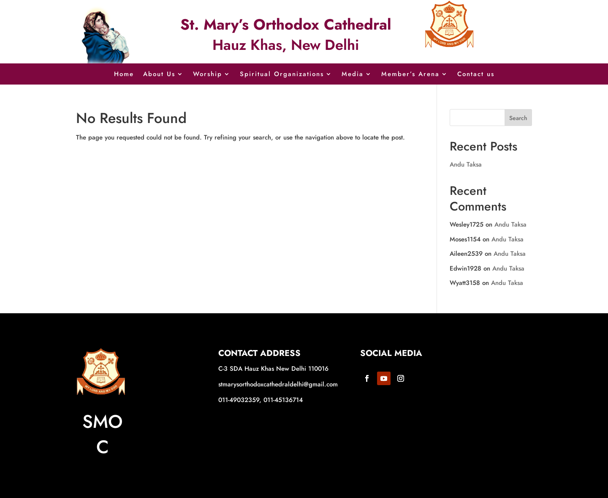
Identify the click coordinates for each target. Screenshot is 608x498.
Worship (207, 75)
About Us (159, 75)
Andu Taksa (466, 164)
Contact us (475, 75)
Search (518, 118)
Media (353, 75)
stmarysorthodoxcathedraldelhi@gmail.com (278, 384)
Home (124, 75)
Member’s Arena (410, 75)
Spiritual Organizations (282, 75)
